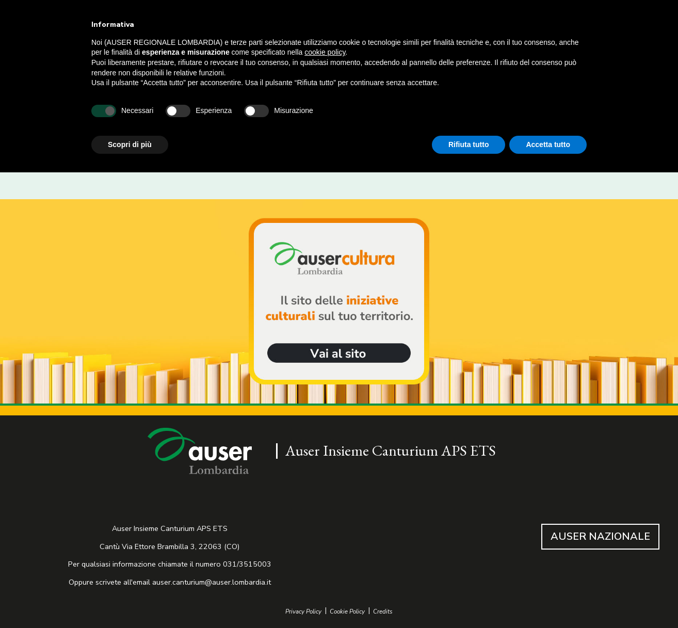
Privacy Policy (303, 612)
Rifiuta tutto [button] (468, 144)
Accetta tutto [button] (548, 144)
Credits (383, 612)
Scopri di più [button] (130, 144)
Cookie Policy (347, 612)
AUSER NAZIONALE (600, 536)
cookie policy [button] (324, 52)
